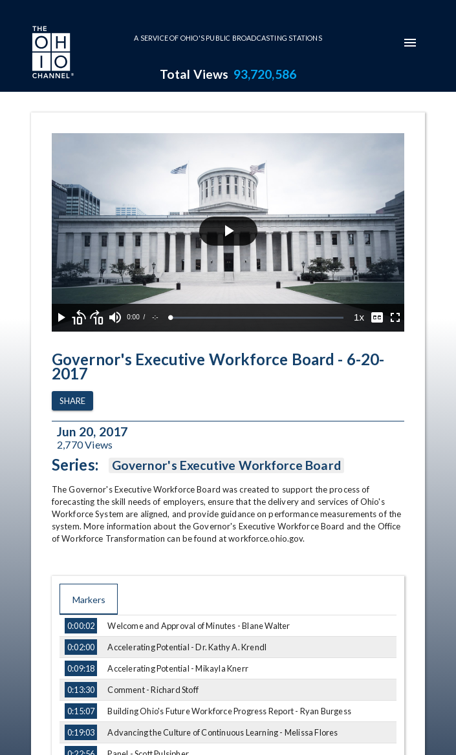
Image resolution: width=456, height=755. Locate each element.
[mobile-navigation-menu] (410, 43)
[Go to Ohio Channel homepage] (51, 54)
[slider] (257, 318)
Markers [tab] (88, 599)
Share (72, 401)
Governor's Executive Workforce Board (226, 465)
